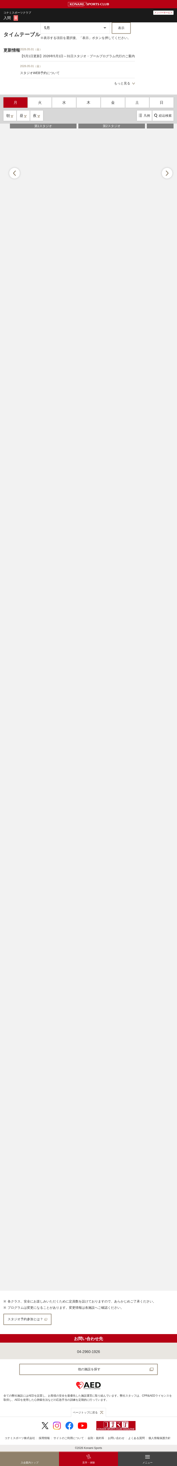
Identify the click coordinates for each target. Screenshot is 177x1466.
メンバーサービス (163, 12)
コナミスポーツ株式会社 (20, 1438)
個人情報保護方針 (159, 1438)
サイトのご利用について (68, 1438)
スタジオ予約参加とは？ (27, 1319)
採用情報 (44, 1438)
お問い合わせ (116, 1438)
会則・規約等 (96, 1438)
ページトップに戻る (85, 1412)
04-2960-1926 (88, 1352)
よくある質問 (136, 1438)
